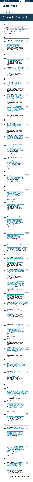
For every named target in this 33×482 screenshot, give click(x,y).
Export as (6, 26)
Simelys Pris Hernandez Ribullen (16, 313)
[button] (8, 27)
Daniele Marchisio (19, 150)
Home (5, 10)
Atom (14, 27)
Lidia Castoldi (14, 195)
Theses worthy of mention (11, 12)
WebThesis (10, 6)
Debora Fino (16, 205)
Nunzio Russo (14, 72)
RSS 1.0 (18, 27)
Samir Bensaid (16, 70)
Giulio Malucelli (10, 164)
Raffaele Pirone (10, 304)
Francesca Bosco (11, 113)
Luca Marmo (21, 60)
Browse (11, 10)
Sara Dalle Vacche (17, 237)
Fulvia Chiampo (10, 434)
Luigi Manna (16, 98)
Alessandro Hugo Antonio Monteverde (15, 274)
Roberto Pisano (20, 178)
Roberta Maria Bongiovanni (19, 365)
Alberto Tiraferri (13, 138)
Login (22, 1)
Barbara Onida (10, 98)
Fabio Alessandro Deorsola (15, 416)
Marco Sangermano (18, 128)
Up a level (6, 24)
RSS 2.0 (23, 27)
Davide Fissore (20, 262)
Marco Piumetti (10, 205)
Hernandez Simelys (17, 248)
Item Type (18, 29)
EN (28, 1)
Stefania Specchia (11, 273)
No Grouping (23, 29)
